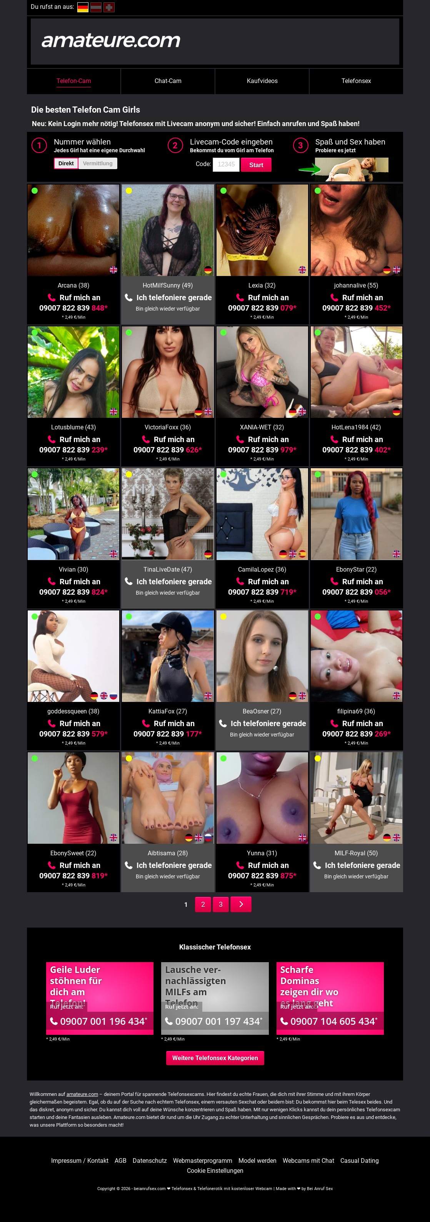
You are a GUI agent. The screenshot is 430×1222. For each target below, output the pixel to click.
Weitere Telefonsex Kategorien (215, 1058)
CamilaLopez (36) (262, 569)
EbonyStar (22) (356, 569)
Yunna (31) (262, 853)
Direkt (66, 163)
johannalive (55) (356, 285)
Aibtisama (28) (168, 853)
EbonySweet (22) (73, 853)
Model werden (257, 1161)
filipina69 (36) (356, 711)
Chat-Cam (168, 81)
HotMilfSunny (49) (168, 285)
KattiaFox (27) (167, 711)
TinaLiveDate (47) (167, 569)
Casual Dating (359, 1161)
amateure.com (82, 1094)
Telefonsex (356, 81)
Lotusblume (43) (73, 427)
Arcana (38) (74, 285)
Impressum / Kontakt (79, 1161)
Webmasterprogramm (202, 1161)
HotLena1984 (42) (356, 427)
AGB (121, 1161)
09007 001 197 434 (213, 1020)
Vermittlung (98, 163)
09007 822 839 (73, 308)
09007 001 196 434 (98, 1020)
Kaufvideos (262, 81)
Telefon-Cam (74, 81)
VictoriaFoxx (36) (168, 427)
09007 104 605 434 (329, 1020)
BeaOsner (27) (262, 711)
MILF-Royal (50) (356, 853)
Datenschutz (150, 1161)
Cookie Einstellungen (215, 1171)
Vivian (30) (73, 569)
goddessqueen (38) (73, 711)
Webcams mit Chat (308, 1161)
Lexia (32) (262, 285)
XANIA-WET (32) (262, 427)
